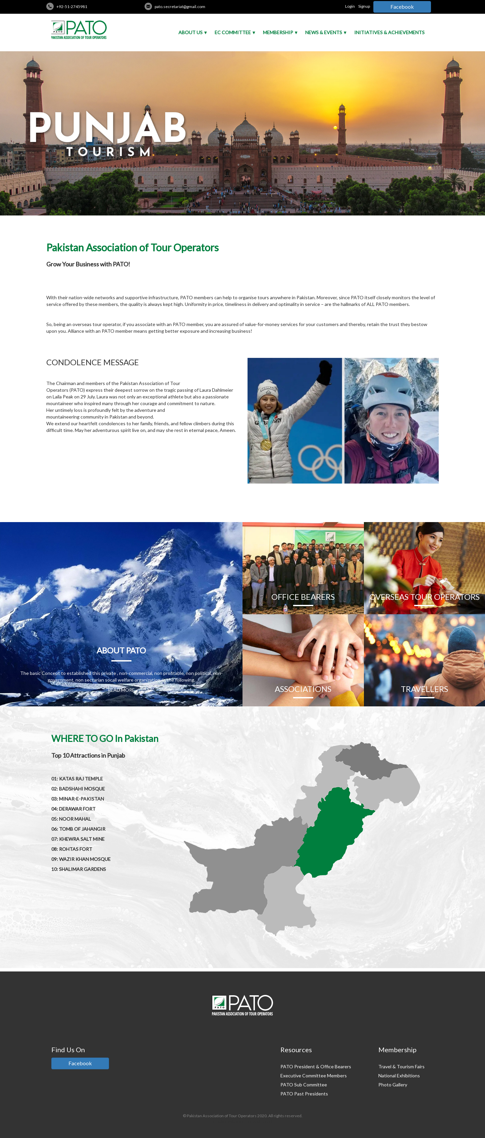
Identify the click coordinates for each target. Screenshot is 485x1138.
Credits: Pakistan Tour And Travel (242, 1121)
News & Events (323, 32)
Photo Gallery (392, 1084)
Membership (278, 32)
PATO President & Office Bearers (315, 1066)
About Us (190, 32)
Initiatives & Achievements (389, 32)
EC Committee (233, 32)
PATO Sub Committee (303, 1084)
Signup (364, 6)
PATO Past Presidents (304, 1093)
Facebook (402, 6)
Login (350, 6)
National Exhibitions (399, 1075)
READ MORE (121, 690)
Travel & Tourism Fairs (401, 1066)
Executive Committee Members (313, 1075)
